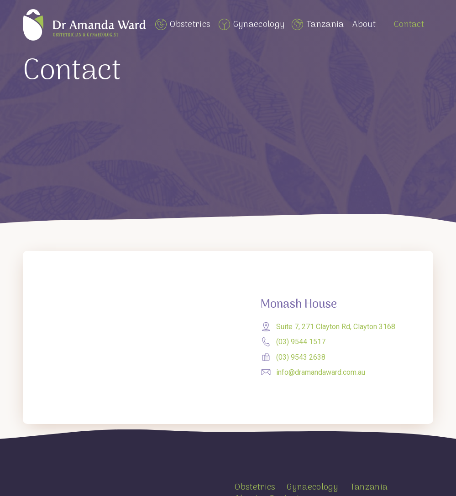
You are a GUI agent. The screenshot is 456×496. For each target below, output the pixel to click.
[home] (84, 25)
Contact (409, 24)
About (364, 24)
